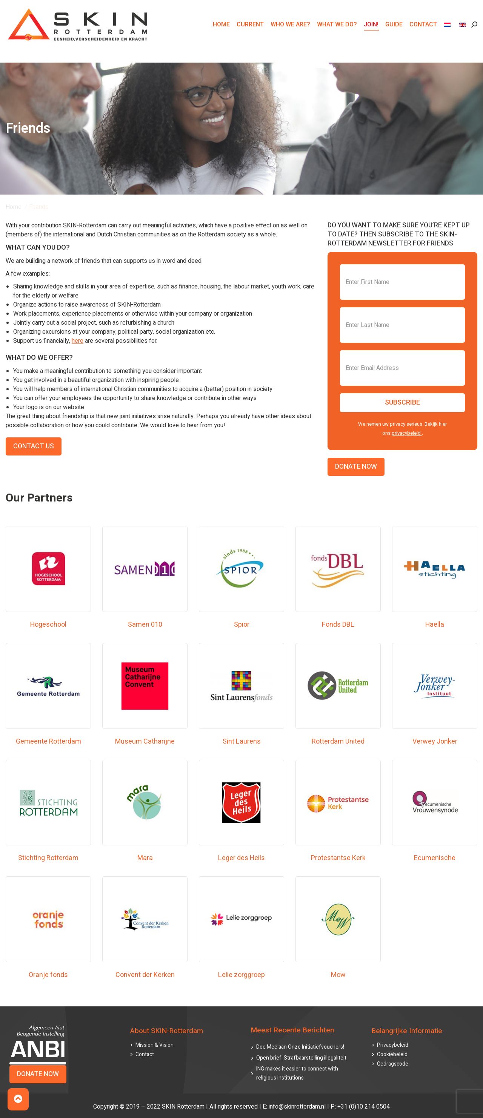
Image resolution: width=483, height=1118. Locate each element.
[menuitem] (448, 38)
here (77, 340)
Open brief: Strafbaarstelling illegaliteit (301, 1058)
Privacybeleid (392, 1045)
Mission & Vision (154, 1045)
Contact (144, 1054)
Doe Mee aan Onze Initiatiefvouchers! (300, 1047)
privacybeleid (407, 433)
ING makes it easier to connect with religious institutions (297, 1073)
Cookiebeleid (392, 1054)
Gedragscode (392, 1064)
